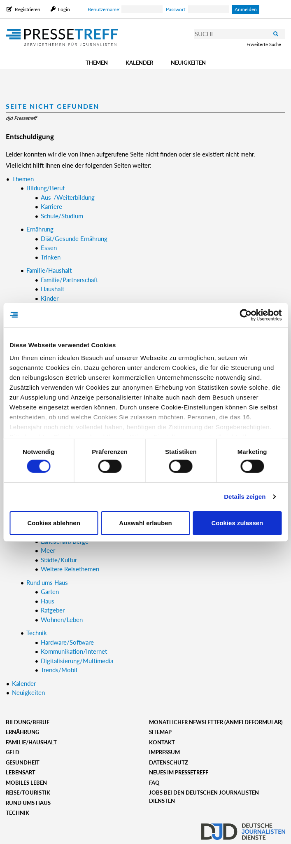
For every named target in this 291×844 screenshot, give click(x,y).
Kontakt (162, 742)
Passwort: (197, 9)
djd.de (243, 829)
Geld (12, 752)
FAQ (154, 782)
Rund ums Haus (28, 803)
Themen (97, 62)
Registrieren (28, 9)
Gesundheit (23, 762)
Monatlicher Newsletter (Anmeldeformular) (216, 722)
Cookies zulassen (237, 522)
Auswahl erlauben (145, 522)
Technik (17, 812)
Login (63, 9)
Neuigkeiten (188, 62)
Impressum (164, 752)
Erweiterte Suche (264, 44)
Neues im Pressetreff (178, 772)
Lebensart (20, 772)
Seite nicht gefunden (52, 106)
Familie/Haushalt (31, 742)
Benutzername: (125, 9)
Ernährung (22, 732)
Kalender (139, 62)
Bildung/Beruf (27, 722)
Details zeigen (244, 496)
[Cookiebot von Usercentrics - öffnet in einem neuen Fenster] (246, 315)
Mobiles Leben (26, 782)
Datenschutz (168, 762)
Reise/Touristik (28, 792)
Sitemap (160, 732)
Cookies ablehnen (53, 522)
